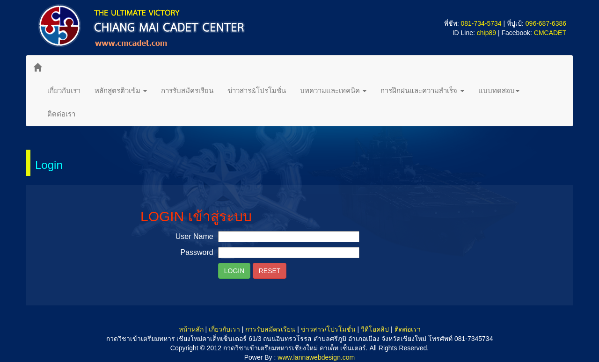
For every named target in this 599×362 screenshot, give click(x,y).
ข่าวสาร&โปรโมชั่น (256, 90)
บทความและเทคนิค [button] (333, 90)
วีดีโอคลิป (375, 329)
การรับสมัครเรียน (187, 90)
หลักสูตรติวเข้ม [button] (121, 90)
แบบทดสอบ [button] (498, 90)
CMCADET (550, 32)
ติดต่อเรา (61, 114)
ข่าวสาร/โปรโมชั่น (328, 329)
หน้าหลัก (191, 329)
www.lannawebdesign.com (316, 357)
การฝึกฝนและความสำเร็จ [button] (422, 90)
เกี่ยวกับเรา (63, 90)
